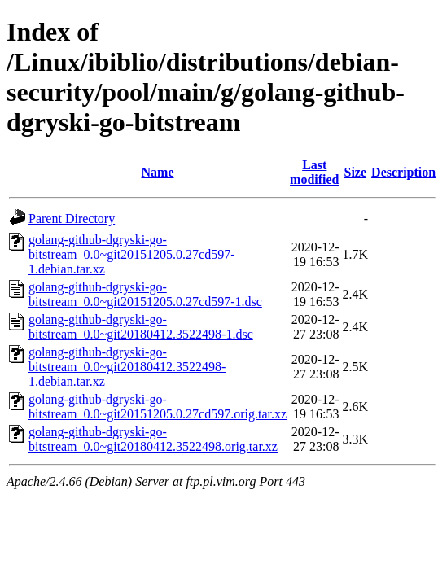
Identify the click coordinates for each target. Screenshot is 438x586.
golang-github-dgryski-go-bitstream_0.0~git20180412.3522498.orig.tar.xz (153, 439)
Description (403, 172)
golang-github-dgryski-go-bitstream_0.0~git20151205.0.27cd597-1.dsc (145, 294)
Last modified (314, 172)
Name (158, 172)
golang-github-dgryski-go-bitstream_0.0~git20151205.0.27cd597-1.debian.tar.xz (131, 254)
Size (355, 172)
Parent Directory (71, 218)
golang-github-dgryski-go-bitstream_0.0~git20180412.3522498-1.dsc (140, 327)
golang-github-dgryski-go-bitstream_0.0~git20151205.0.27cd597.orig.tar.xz (157, 406)
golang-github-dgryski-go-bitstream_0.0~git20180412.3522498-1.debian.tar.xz (127, 366)
